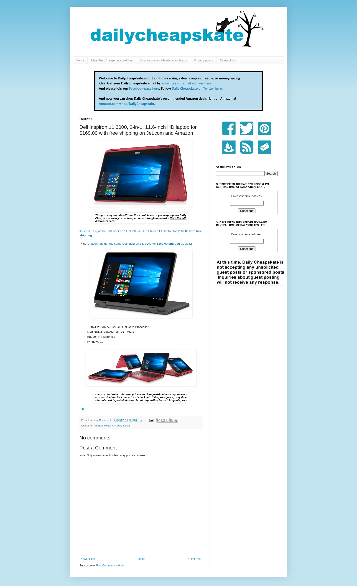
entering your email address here (186, 83)
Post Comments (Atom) (110, 565)
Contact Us (228, 60)
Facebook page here (144, 88)
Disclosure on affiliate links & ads (163, 60)
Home (80, 60)
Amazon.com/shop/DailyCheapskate (126, 103)
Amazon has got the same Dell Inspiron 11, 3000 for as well (138, 243)
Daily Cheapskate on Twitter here (197, 88)
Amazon (98, 425)
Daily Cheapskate (103, 420)
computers (109, 425)
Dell (119, 425)
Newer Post (88, 559)
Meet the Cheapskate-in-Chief (112, 60)
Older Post (194, 559)
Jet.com (126, 425)
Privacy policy (203, 60)
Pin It (82, 409)
